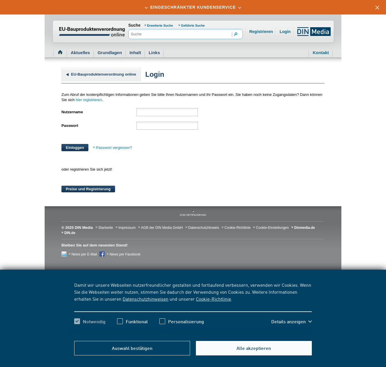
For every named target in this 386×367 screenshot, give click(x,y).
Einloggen (75, 147)
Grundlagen (110, 52)
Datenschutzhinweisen (145, 298)
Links (154, 52)
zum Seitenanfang (193, 214)
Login (285, 31)
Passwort (69, 125)
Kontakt (321, 52)
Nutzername (72, 112)
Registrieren (261, 31)
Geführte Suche (193, 25)
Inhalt (135, 52)
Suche (134, 25)
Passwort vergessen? (114, 147)
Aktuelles (80, 52)
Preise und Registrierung (88, 189)
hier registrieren (89, 100)
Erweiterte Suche (160, 25)
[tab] (193, 7)
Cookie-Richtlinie (213, 298)
